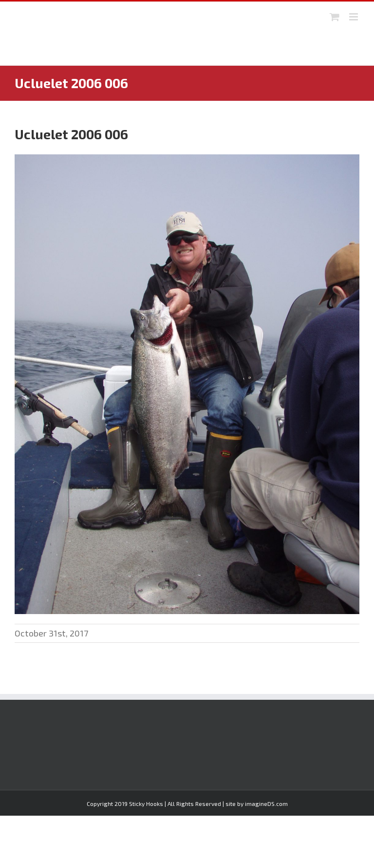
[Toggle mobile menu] (354, 17)
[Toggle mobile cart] (334, 17)
